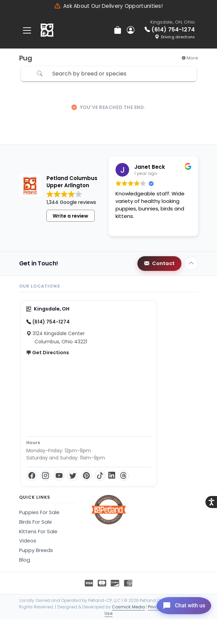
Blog (24, 560)
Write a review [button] (70, 216)
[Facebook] (31, 476)
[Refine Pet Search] (29, 74)
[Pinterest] (86, 476)
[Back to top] (191, 264)
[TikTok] (100, 476)
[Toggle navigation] (27, 30)
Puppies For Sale (39, 513)
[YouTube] (59, 476)
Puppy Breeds (36, 551)
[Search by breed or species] (106, 74)
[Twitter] (72, 476)
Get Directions (47, 353)
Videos (27, 541)
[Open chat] (180, 604)
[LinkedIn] (111, 476)
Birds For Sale (35, 522)
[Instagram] (45, 476)
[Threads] (123, 476)
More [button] (190, 58)
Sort (174, 74)
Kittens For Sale (38, 532)
